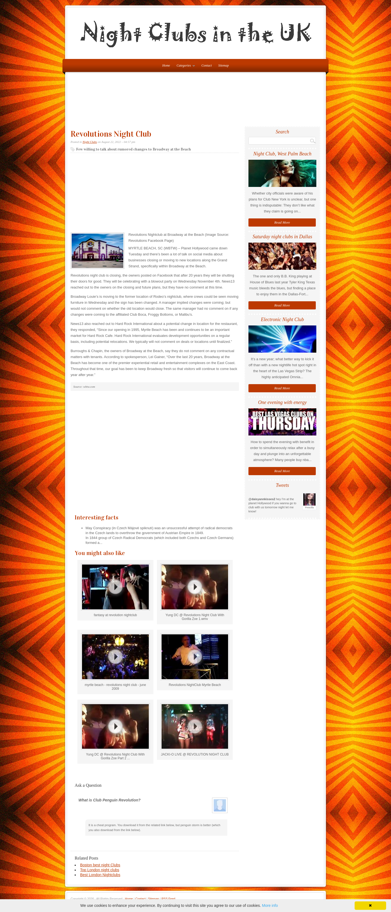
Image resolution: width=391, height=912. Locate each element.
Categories (184, 67)
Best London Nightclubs (100, 875)
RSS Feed (168, 898)
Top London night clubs (99, 870)
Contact (206, 65)
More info (270, 905)
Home (129, 898)
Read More (282, 222)
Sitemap (223, 65)
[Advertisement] (197, 101)
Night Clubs (90, 141)
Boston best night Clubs (100, 865)
